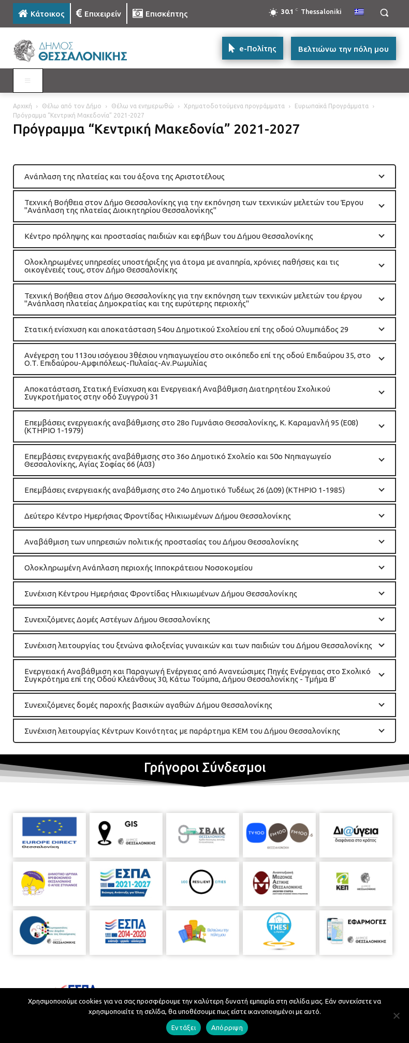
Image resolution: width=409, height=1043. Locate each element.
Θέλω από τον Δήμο (71, 106)
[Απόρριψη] (396, 1015)
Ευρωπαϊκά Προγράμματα (332, 106)
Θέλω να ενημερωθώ (142, 106)
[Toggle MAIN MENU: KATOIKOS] (28, 80)
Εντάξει (183, 1027)
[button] (384, 13)
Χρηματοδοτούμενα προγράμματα (234, 106)
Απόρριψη (227, 1027)
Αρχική (22, 106)
